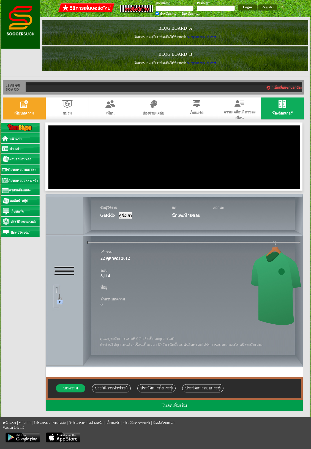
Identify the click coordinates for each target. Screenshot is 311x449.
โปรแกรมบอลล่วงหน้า (86, 423)
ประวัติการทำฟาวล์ (111, 388)
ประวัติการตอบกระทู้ (202, 388)
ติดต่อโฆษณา (163, 423)
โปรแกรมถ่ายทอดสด (50, 423)
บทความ (70, 388)
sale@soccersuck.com (201, 37)
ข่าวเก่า (25, 423)
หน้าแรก (9, 423)
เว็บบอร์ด (113, 423)
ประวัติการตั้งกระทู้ (156, 388)
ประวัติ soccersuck (136, 423)
